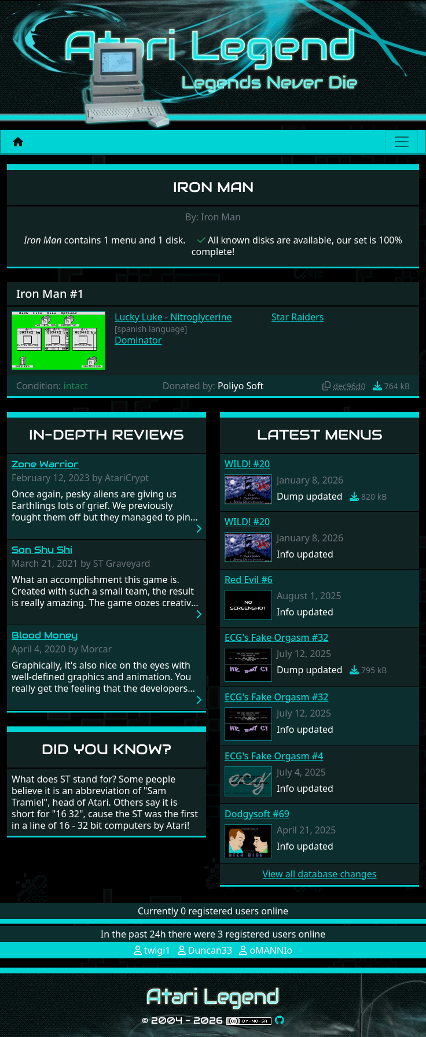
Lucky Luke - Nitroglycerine (173, 317)
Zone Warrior (45, 464)
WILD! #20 (247, 463)
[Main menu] (401, 141)
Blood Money (45, 635)
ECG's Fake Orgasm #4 (274, 756)
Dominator (138, 340)
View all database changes (320, 874)
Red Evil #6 (249, 579)
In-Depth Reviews (106, 435)
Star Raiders (297, 317)
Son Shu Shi (42, 549)
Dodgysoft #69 (257, 813)
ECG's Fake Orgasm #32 (276, 637)
